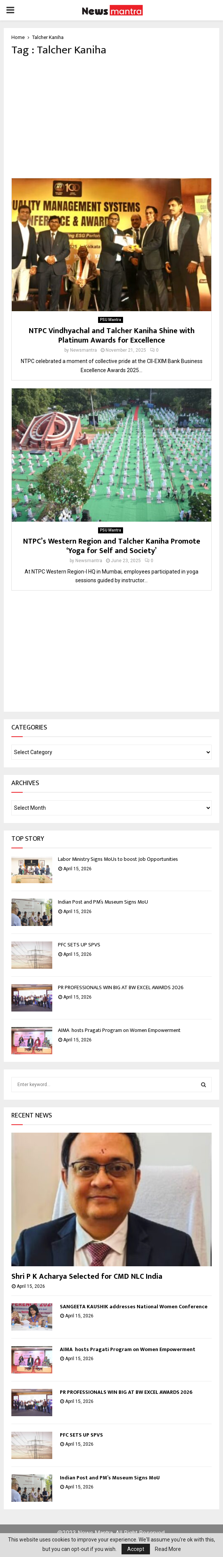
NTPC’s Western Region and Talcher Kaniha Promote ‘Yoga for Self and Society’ (111, 546)
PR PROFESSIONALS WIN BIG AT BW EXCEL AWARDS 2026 (121, 987)
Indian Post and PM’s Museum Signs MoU (103, 902)
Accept (135, 1549)
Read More (168, 1549)
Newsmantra (83, 350)
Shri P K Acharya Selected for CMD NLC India (87, 1276)
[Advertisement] (111, 117)
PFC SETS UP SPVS (79, 944)
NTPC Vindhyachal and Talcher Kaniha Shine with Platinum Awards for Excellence (112, 335)
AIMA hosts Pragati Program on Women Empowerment (120, 1030)
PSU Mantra (110, 320)
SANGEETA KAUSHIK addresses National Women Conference (133, 1306)
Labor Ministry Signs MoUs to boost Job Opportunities (118, 859)
